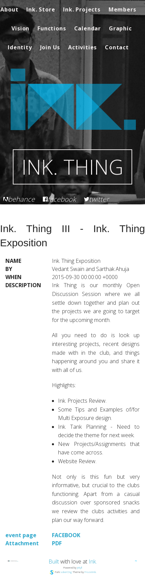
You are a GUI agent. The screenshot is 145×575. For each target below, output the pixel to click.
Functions (51, 28)
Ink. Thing (72, 167)
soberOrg (66, 572)
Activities (82, 47)
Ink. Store (40, 9)
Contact (117, 47)
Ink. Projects (81, 9)
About (9, 9)
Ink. (93, 561)
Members (122, 9)
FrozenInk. (90, 572)
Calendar (87, 28)
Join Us (50, 47)
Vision (20, 28)
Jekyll (79, 567)
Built (54, 561)
